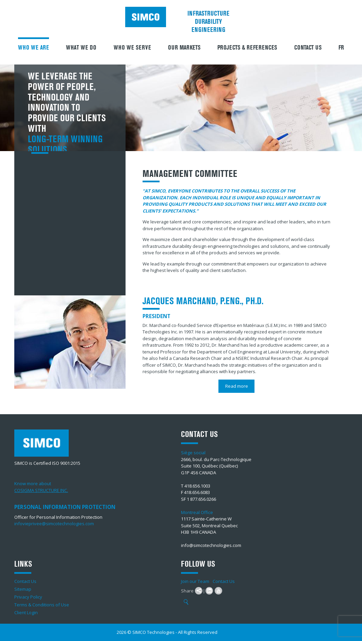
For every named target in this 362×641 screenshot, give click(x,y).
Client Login (26, 612)
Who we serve (132, 47)
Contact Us (308, 47)
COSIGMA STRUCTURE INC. (41, 490)
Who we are (33, 47)
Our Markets (184, 47)
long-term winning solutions (65, 144)
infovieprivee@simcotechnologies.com (54, 523)
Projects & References (247, 47)
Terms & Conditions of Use (41, 605)
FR (341, 47)
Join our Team (195, 581)
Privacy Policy (28, 597)
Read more (236, 386)
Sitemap (22, 589)
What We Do (81, 47)
